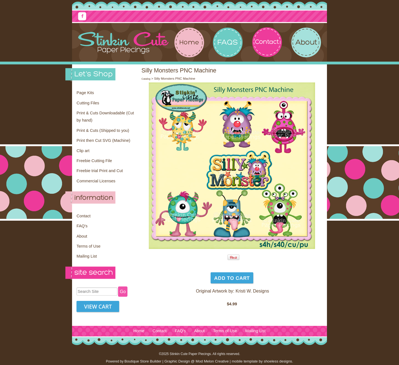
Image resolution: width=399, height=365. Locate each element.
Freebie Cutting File (94, 160)
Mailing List (86, 256)
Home (138, 331)
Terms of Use (88, 246)
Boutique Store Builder (142, 361)
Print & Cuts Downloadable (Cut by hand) (105, 116)
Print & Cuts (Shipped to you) (102, 130)
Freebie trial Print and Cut (99, 170)
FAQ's (81, 226)
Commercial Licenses (95, 181)
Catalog (145, 78)
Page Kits (85, 92)
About (81, 236)
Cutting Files (87, 103)
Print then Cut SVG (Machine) (103, 140)
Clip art (82, 150)
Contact (83, 216)
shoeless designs (278, 361)
